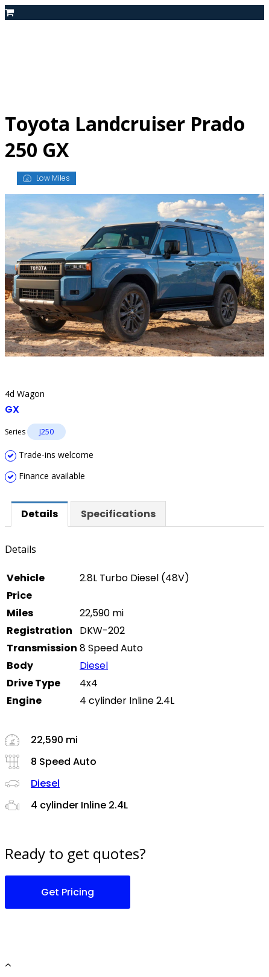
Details (39, 514)
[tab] (39, 514)
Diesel (94, 665)
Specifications (118, 514)
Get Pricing (67, 892)
